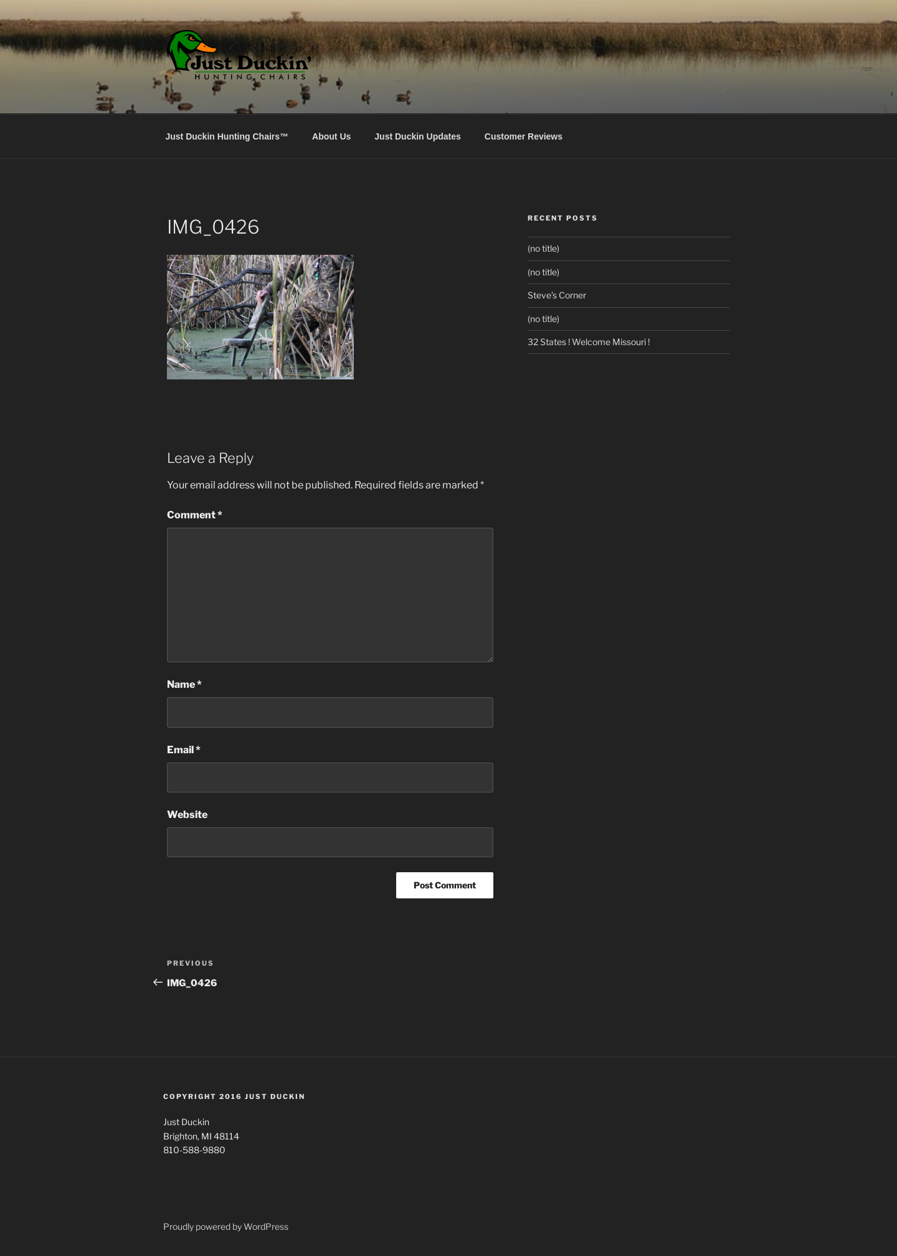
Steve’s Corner (557, 295)
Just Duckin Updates (417, 136)
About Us (331, 136)
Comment (194, 515)
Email (184, 750)
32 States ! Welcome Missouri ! (589, 341)
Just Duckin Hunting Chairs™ (227, 136)
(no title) (543, 248)
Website (187, 815)
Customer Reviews (523, 136)
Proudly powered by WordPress (225, 1226)
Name (184, 684)
